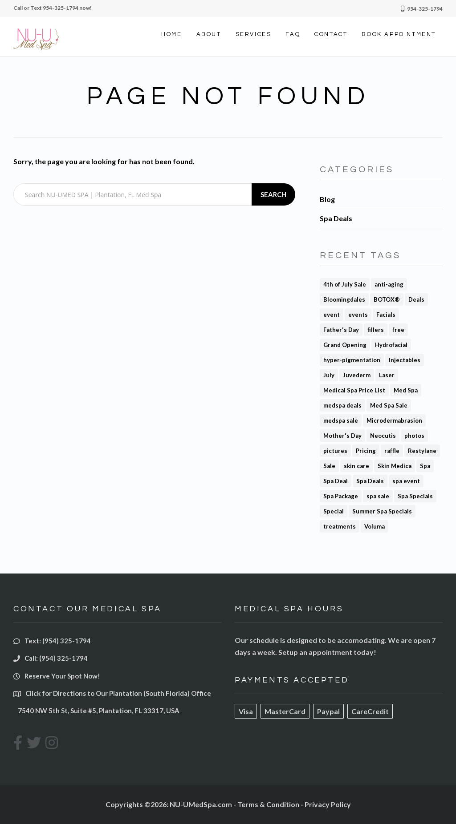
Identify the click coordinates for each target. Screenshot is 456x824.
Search (273, 194)
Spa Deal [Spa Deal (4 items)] (335, 481)
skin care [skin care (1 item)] (356, 465)
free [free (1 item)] (398, 329)
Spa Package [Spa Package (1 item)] (340, 496)
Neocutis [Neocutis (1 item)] (383, 435)
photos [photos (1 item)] (414, 435)
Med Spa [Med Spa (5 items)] (406, 390)
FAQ (292, 34)
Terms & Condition (268, 804)
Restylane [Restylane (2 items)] (422, 450)
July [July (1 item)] (328, 375)
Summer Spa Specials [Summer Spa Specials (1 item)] (382, 511)
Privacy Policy (328, 804)
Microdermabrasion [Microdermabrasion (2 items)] (394, 420)
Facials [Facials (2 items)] (385, 314)
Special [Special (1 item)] (333, 511)
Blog (327, 199)
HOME (171, 34)
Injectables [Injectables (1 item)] (404, 360)
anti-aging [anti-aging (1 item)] (389, 284)
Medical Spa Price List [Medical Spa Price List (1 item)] (354, 390)
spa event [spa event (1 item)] (406, 481)
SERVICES (254, 34)
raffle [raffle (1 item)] (391, 450)
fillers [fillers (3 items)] (375, 329)
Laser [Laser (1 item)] (387, 375)
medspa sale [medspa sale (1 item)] (340, 420)
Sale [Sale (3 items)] (329, 465)
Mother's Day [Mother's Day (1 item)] (342, 435)
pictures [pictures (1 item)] (335, 450)
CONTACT (330, 34)
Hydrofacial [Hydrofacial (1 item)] (391, 344)
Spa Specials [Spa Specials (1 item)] (415, 496)
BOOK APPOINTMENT (399, 34)
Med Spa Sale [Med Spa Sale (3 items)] (388, 405)
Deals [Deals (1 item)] (416, 299)
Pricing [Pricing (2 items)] (366, 450)
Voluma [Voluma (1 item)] (374, 526)
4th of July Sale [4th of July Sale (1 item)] (344, 284)
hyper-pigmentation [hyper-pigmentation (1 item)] (351, 360)
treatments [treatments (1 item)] (339, 526)
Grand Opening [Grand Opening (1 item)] (344, 344)
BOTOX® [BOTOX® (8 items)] (387, 299)
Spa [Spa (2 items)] (425, 465)
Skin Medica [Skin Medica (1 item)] (394, 465)
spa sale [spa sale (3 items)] (377, 496)
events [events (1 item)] (358, 314)
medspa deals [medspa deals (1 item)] (342, 405)
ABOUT (208, 34)
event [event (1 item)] (331, 314)
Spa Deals (336, 218)
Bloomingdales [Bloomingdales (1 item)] (344, 299)
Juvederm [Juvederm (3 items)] (356, 375)
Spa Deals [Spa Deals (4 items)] (370, 481)
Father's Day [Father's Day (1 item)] (341, 329)
